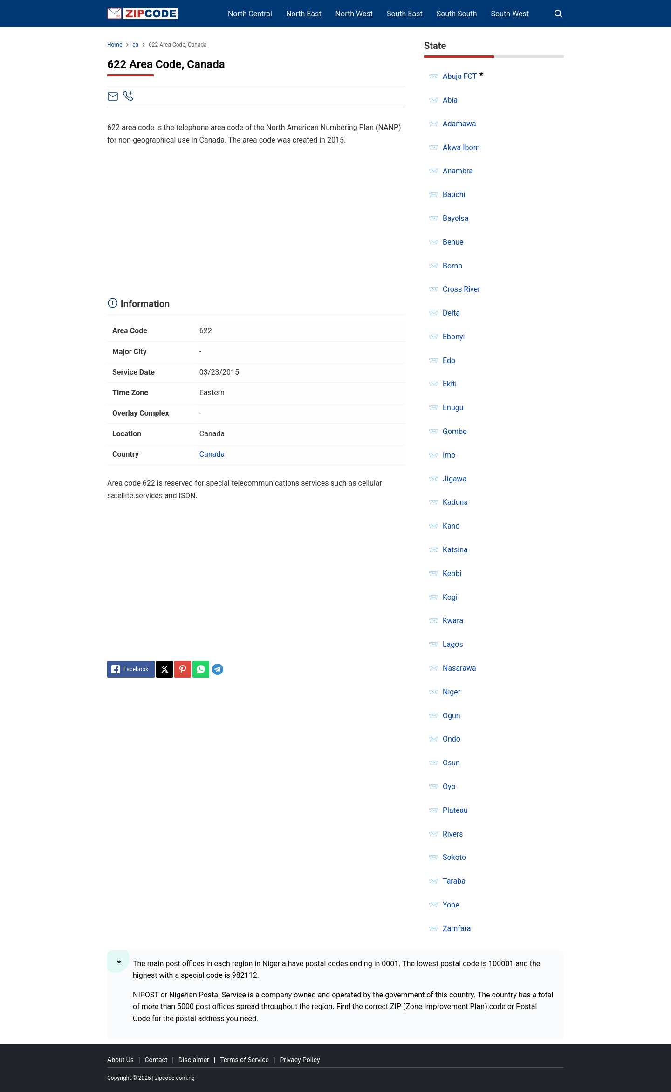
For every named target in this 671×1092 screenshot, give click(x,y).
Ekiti (450, 383)
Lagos (453, 644)
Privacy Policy (300, 1060)
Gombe (455, 431)
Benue (453, 242)
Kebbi (452, 573)
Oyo (449, 786)
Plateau (455, 810)
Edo (449, 360)
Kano (451, 526)
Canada (212, 454)
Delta (451, 313)
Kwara (453, 620)
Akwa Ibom (461, 147)
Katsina (455, 549)
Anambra (458, 170)
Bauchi (454, 194)
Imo (449, 455)
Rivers (453, 834)
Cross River (461, 289)
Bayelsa (455, 218)
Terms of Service (244, 1060)
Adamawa (459, 123)
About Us (120, 1060)
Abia (450, 100)
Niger (451, 691)
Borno (452, 265)
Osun (451, 762)
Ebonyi (454, 336)
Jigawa (454, 478)
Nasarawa (459, 668)
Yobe (451, 904)
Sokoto (454, 857)
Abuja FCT (460, 76)
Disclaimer (193, 1060)
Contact (155, 1060)
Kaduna (455, 502)
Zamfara (457, 928)
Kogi (450, 597)
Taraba (454, 881)
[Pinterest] (182, 669)
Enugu (453, 407)
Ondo (451, 739)
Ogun (451, 715)
